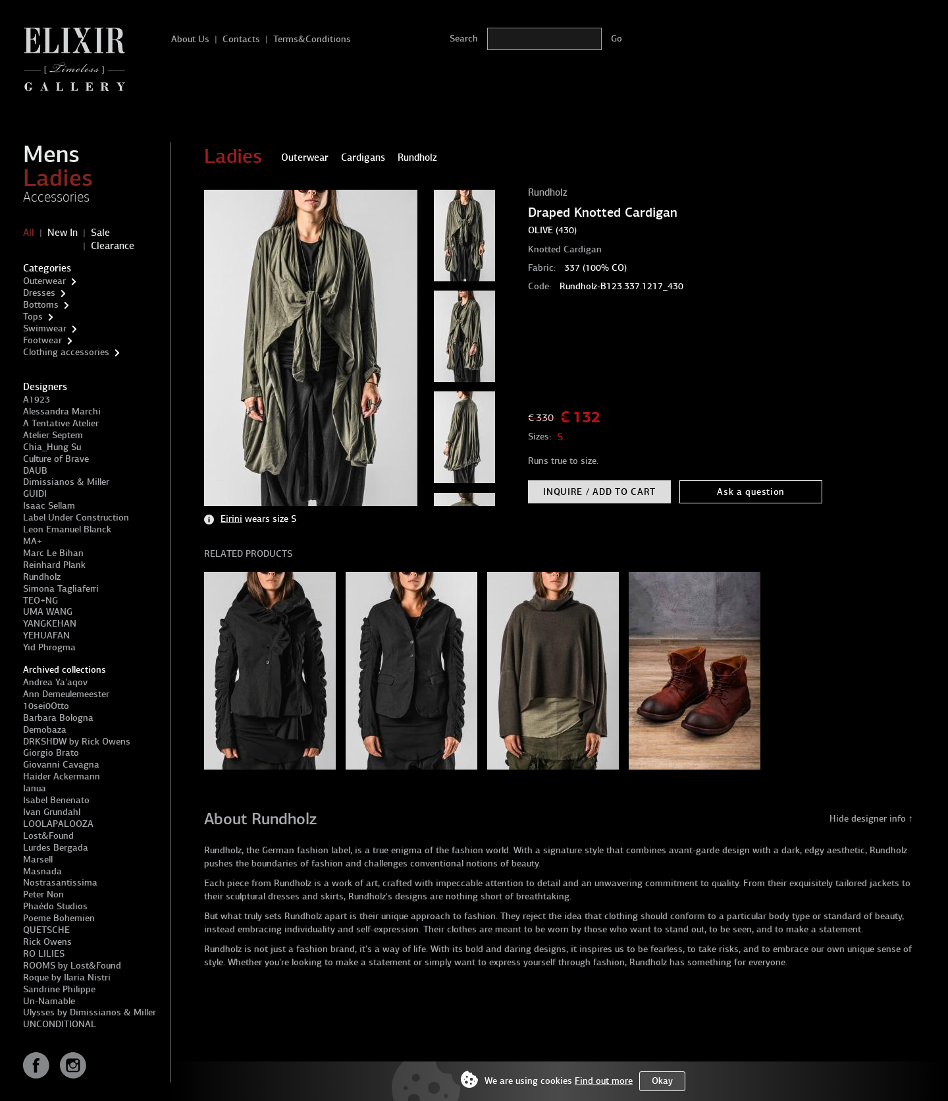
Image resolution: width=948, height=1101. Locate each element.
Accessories (56, 197)
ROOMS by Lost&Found (72, 965)
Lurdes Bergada (55, 847)
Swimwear (44, 328)
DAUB (35, 470)
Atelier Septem (53, 435)
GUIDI (35, 493)
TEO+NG (40, 600)
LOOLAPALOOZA (58, 824)
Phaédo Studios (55, 906)
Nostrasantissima (60, 882)
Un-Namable (49, 1001)
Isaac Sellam (49, 505)
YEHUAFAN (46, 635)
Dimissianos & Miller (66, 482)
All (28, 233)
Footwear (42, 340)
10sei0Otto (46, 706)
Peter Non (43, 894)
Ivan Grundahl (51, 812)
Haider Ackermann (61, 776)
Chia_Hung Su (52, 447)
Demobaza (44, 729)
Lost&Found (48, 835)
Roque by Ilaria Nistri (67, 977)
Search (464, 38)
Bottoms (41, 304)
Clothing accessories (66, 352)
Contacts (241, 39)
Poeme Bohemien (59, 918)
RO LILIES (44, 953)
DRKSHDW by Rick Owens (76, 741)
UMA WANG (47, 611)
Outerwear (44, 281)
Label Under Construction (76, 517)
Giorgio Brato (51, 752)
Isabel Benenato (56, 800)
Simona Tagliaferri (61, 588)
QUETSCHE (46, 930)
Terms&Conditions (312, 39)
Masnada (42, 871)
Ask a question (751, 491)
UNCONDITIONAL (59, 1024)
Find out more (604, 1081)
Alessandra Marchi (62, 411)
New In (62, 233)
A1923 (36, 399)
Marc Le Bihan (53, 553)
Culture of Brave (56, 459)
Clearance (112, 246)
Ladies (58, 177)
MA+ (32, 541)
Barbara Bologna (58, 717)
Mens (51, 154)
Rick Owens (47, 941)
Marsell (38, 859)
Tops (33, 316)
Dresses (39, 292)
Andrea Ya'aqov (55, 682)
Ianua (34, 788)
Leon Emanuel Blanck (67, 529)
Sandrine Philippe (59, 989)
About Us (190, 39)
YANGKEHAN (49, 623)
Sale (100, 233)
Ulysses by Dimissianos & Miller (89, 1012)
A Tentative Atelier (61, 423)
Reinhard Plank (54, 565)
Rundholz (42, 576)
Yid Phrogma (49, 647)
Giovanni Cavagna (61, 764)
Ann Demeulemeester (66, 694)
